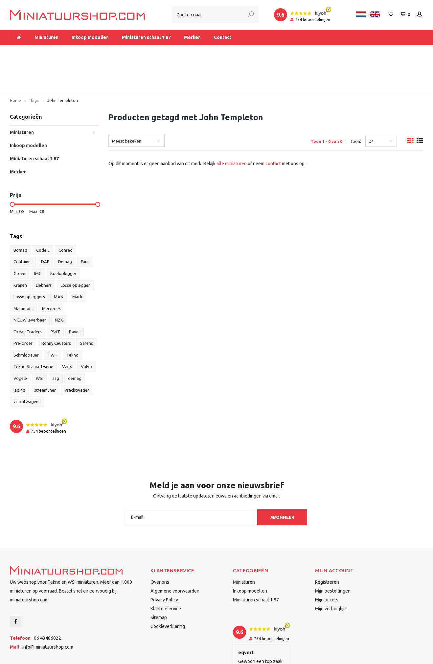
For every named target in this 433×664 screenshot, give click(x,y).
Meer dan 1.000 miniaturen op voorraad (55, 51)
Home (15, 64)
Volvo (86, 330)
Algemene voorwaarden (174, 554)
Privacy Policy (164, 563)
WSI (39, 342)
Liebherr (44, 249)
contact (273, 127)
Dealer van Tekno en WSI (290, 51)
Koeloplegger (63, 237)
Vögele (20, 342)
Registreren (327, 546)
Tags (34, 64)
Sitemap (158, 581)
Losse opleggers (29, 260)
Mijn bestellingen (333, 554)
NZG (59, 284)
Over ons (159, 546)
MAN (58, 260)
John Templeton (62, 64)
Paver (74, 295)
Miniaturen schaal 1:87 (146, 37)
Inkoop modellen (90, 37)
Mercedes (51, 272)
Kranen (20, 249)
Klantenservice (165, 572)
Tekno (72, 319)
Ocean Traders (27, 295)
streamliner (45, 354)
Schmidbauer (26, 319)
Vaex (67, 330)
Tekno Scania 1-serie (33, 330)
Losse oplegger (75, 249)
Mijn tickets (326, 563)
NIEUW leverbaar (29, 284)
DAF (45, 226)
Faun (85, 226)
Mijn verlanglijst (331, 572)
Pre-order (23, 307)
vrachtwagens (26, 365)
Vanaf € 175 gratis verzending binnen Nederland (181, 51)
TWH (52, 319)
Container (22, 226)
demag (74, 342)
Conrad (65, 214)
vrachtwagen (77, 354)
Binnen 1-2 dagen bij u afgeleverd (383, 51)
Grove (19, 237)
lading (19, 354)
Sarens (86, 307)
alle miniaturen (232, 127)
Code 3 (43, 214)
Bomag (20, 214)
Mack (77, 260)
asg (55, 342)
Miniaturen (46, 37)
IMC (37, 237)
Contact (222, 37)
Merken (192, 37)
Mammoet (23, 272)
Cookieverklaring (167, 590)
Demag (65, 226)
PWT (55, 295)
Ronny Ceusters (56, 307)
